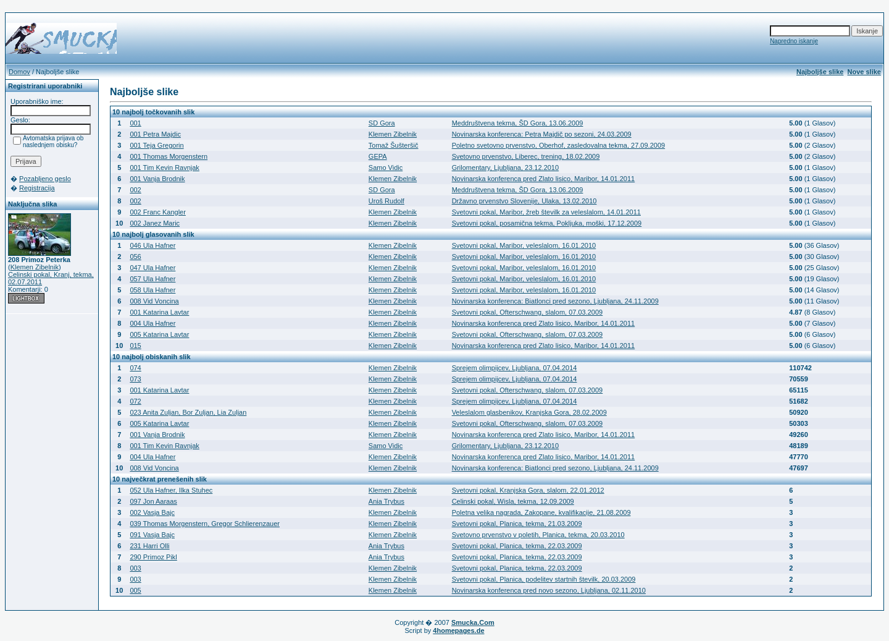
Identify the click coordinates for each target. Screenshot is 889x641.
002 (135, 189)
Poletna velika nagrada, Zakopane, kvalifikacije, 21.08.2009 (541, 512)
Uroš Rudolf (386, 201)
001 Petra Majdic (155, 134)
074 (135, 367)
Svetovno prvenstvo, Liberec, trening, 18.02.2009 (526, 156)
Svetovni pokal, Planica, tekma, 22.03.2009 (517, 546)
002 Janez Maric (155, 223)
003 (135, 568)
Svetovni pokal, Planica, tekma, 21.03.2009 (517, 523)
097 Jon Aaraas (153, 501)
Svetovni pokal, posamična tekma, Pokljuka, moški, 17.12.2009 (547, 223)
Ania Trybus (386, 501)
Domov (19, 71)
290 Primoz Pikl (153, 557)
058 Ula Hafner (152, 290)
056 (135, 256)
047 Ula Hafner (152, 267)
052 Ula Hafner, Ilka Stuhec (171, 490)
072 (135, 401)
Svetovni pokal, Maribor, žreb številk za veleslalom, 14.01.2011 (546, 212)
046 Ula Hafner (152, 245)
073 (135, 379)
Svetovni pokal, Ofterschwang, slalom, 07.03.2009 (527, 312)
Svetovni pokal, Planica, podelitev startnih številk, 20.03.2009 (544, 579)
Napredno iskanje (794, 41)
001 (135, 123)
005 (135, 590)
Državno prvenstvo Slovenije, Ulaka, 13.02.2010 (524, 201)
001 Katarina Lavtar (159, 312)
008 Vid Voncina (154, 301)
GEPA (378, 156)
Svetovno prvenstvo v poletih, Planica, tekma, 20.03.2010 (538, 534)
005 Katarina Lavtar (159, 334)
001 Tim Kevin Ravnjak (164, 167)
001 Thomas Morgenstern (168, 156)
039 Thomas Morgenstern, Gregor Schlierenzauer (205, 523)
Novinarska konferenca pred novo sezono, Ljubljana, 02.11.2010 (549, 590)
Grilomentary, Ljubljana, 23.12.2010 (505, 167)
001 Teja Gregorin (156, 145)
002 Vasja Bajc (152, 512)
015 (135, 345)
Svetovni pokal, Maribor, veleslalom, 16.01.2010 (524, 245)
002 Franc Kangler (158, 212)
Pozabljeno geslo (45, 178)
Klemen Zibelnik (34, 267)
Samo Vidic (386, 167)
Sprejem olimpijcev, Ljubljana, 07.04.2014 (514, 367)
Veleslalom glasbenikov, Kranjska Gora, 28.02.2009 (529, 412)
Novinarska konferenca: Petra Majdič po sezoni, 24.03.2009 (542, 134)
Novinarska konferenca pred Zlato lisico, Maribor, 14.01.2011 (543, 178)
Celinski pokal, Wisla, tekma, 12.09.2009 (513, 501)
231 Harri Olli (149, 546)
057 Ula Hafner (152, 278)
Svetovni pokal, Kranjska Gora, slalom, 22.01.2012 (528, 490)
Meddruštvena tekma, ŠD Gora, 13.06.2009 (517, 123)
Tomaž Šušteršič (394, 145)
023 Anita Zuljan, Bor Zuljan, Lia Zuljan (188, 412)
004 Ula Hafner (152, 323)
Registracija (36, 188)
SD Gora (382, 123)
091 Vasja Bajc (152, 534)
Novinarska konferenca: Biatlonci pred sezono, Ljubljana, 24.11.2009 (555, 301)
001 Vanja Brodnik (157, 178)
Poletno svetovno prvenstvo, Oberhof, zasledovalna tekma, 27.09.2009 (559, 145)
